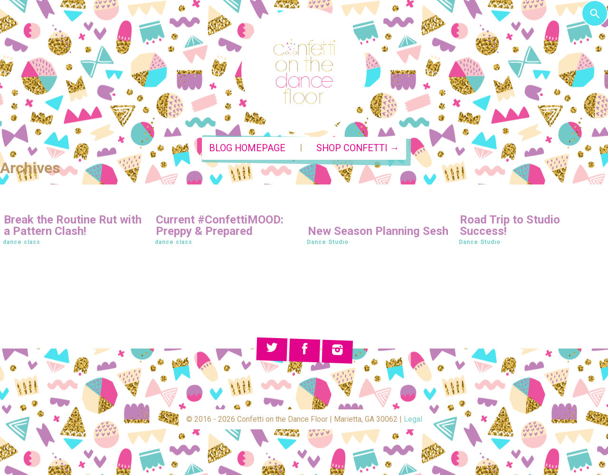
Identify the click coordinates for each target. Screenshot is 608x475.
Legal (413, 419)
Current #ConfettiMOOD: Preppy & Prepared (220, 225)
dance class (21, 242)
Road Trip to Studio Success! (510, 225)
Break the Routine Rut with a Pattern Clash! (73, 225)
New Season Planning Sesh (378, 231)
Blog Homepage (247, 148)
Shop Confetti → (357, 148)
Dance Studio (328, 242)
